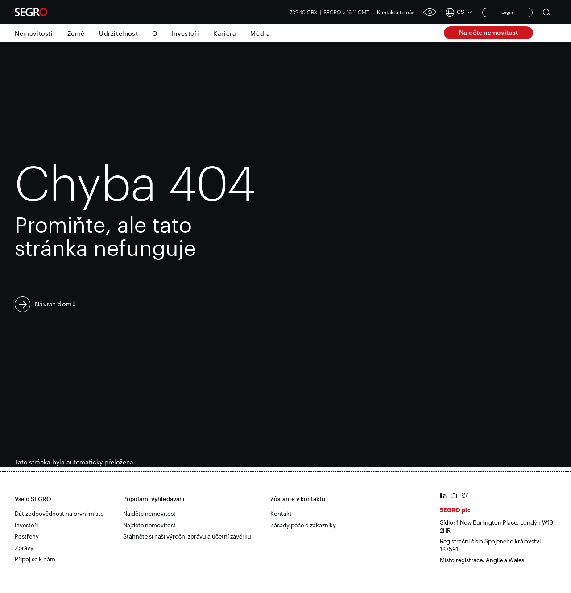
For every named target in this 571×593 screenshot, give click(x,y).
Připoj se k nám (35, 559)
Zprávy (24, 547)
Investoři (185, 33)
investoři (26, 525)
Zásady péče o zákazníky (303, 525)
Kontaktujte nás (395, 12)
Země (76, 33)
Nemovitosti (34, 33)
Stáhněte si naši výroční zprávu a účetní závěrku (187, 536)
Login (507, 12)
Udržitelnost (118, 33)
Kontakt (281, 513)
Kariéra (224, 33)
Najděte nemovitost (488, 32)
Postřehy (27, 536)
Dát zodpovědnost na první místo (59, 513)
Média (260, 33)
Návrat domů (55, 304)
